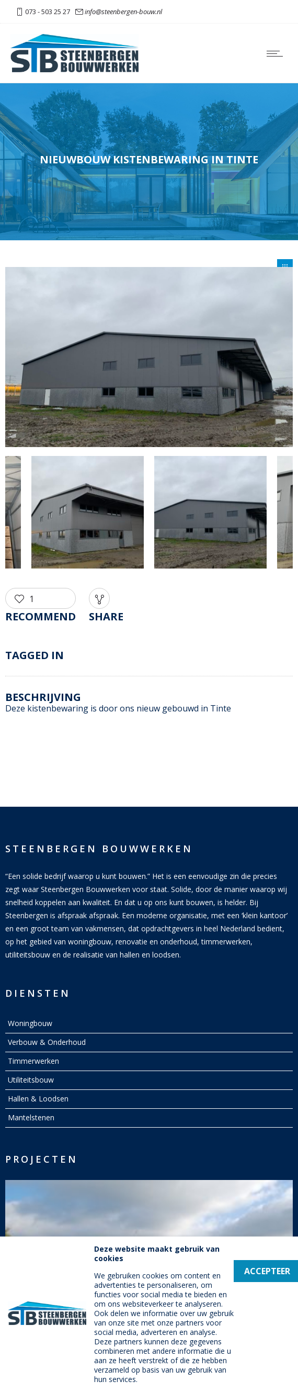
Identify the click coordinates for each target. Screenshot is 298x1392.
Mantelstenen (31, 1117)
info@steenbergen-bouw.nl (123, 11)
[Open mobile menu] (277, 53)
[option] (149, 359)
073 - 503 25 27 (47, 11)
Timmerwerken (33, 1061)
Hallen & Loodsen (38, 1099)
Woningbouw (30, 1023)
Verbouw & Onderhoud (47, 1042)
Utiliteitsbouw (31, 1080)
